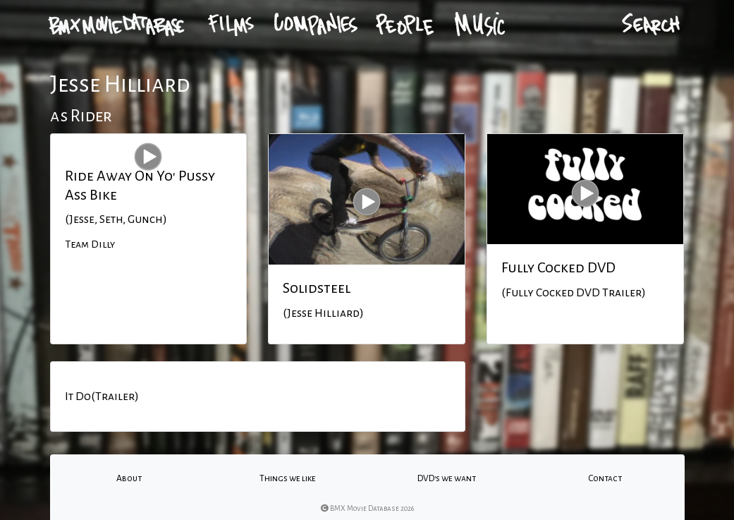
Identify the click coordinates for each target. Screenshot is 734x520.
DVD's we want (446, 478)
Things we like (287, 478)
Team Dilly (90, 244)
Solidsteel (316, 288)
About (129, 478)
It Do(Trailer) (102, 396)
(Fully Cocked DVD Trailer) (573, 292)
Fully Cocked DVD (558, 267)
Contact (605, 478)
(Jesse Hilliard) (323, 313)
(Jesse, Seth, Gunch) (116, 219)
